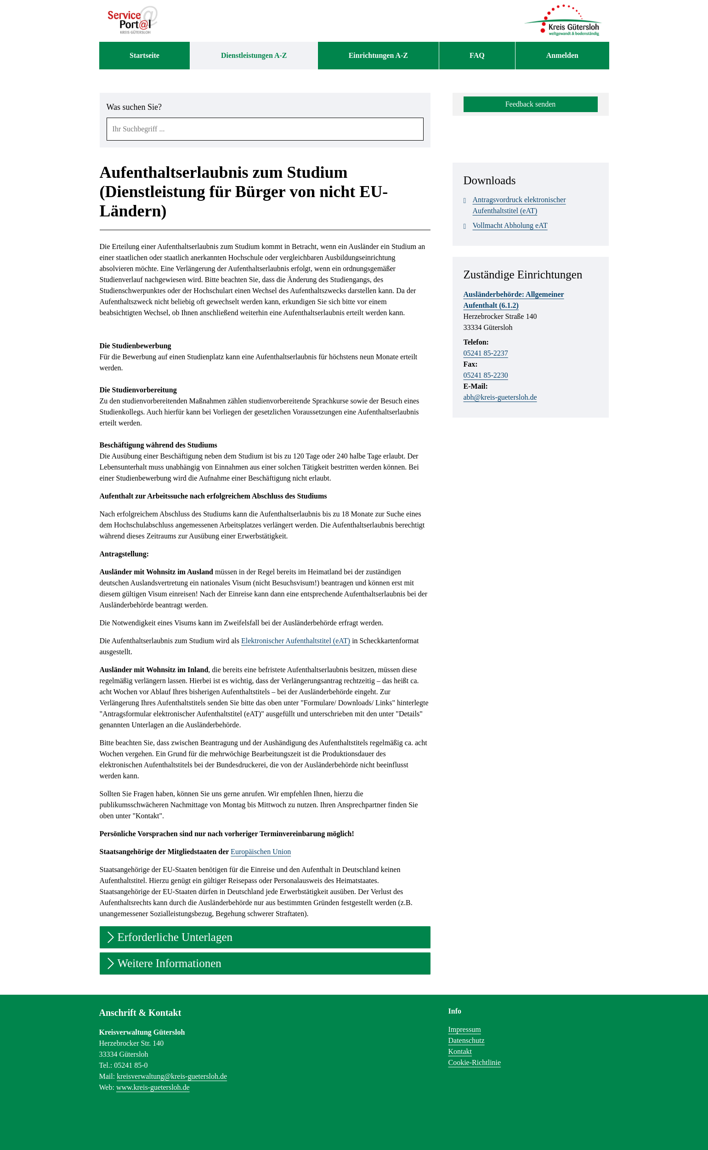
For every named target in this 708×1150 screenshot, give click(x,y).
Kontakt (460, 1051)
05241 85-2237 (486, 353)
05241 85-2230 (486, 375)
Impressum (464, 1029)
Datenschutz (466, 1040)
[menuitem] (144, 55)
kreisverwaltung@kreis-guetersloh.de (172, 1076)
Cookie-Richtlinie (474, 1062)
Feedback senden (530, 104)
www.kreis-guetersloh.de (153, 1087)
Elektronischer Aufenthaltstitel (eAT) (295, 641)
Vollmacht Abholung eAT (506, 225)
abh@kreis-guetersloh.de (500, 397)
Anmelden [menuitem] (562, 55)
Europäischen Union (261, 851)
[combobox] (265, 129)
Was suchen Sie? (134, 107)
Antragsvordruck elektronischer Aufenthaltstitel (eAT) (515, 204)
